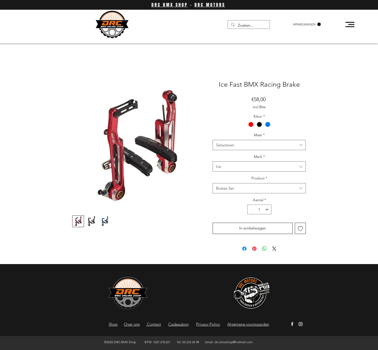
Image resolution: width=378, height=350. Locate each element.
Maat (259, 135)
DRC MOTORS (210, 5)
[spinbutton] (259, 209)
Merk (259, 156)
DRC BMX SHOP (169, 5)
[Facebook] (292, 324)
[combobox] (259, 145)
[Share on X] (274, 248)
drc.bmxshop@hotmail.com (233, 342)
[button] (307, 24)
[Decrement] (251, 209)
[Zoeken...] (248, 25)
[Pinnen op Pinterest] (254, 248)
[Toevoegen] (300, 228)
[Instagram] (300, 324)
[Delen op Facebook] (244, 248)
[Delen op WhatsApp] (264, 248)
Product (259, 178)
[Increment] (267, 209)
